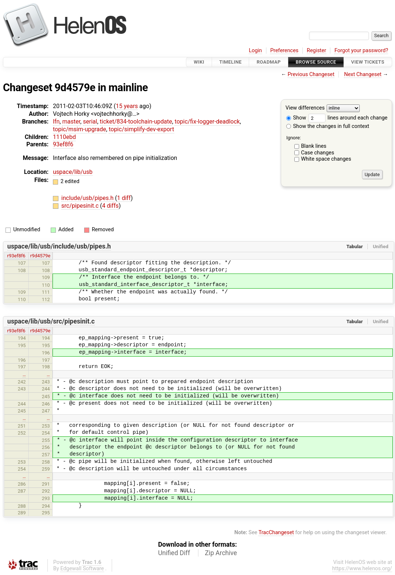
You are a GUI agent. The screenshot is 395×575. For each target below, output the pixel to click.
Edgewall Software (82, 568)
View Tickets (367, 62)
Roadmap (268, 62)
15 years (127, 106)
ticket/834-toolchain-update (136, 121)
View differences (305, 108)
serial (90, 121)
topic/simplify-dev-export (141, 129)
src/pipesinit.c (80, 205)
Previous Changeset (311, 74)
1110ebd (64, 136)
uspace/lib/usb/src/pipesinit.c (51, 321)
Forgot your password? (361, 50)
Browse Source (316, 62)
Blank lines (313, 146)
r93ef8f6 (16, 255)
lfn (56, 121)
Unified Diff (174, 553)
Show (296, 118)
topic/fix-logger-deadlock (207, 121)
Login (255, 50)
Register (316, 50)
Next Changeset (362, 74)
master (71, 121)
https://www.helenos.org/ (362, 568)
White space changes (326, 159)
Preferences (284, 50)
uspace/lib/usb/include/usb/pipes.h (59, 246)
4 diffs (110, 205)
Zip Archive (221, 553)
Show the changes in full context (327, 126)
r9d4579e (40, 255)
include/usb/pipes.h (88, 197)
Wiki (199, 62)
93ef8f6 (63, 144)
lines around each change (348, 118)
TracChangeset (276, 532)
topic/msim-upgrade (79, 129)
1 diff (123, 197)
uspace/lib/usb (73, 171)
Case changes (317, 153)
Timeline (230, 62)
